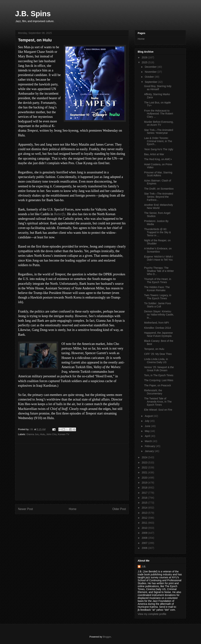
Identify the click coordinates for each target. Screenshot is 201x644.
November (151, 71)
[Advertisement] (72, 471)
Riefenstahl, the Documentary (153, 392)
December (151, 66)
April (148, 436)
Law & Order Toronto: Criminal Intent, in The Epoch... (158, 141)
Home (73, 509)
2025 (145, 62)
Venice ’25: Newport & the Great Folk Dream (159, 369)
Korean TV (63, 434)
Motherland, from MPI (156, 322)
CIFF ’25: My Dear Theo (158, 353)
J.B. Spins (33, 14)
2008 (145, 537)
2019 (145, 482)
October (150, 76)
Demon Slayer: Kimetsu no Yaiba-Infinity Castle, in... (159, 314)
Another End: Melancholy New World (158, 206)
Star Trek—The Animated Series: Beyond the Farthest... (158, 196)
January (150, 451)
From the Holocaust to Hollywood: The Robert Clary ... (158, 113)
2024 (145, 457)
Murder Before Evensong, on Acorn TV (159, 123)
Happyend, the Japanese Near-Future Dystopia (158, 334)
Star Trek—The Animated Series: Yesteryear (158, 131)
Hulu (42, 434)
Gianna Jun (33, 434)
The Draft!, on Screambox (159, 188)
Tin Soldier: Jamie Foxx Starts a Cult (157, 305)
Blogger (107, 636)
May (147, 431)
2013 (145, 512)
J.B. (143, 566)
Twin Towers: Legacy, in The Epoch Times (157, 297)
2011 (145, 522)
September (151, 81)
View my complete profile (152, 614)
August (149, 415)
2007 (145, 542)
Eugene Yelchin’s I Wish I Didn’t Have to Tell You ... (158, 259)
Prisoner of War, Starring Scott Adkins (158, 174)
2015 (145, 502)
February (150, 446)
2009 (145, 532)
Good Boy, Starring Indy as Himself (157, 88)
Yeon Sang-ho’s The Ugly (158, 149)
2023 (145, 462)
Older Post (119, 509)
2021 (145, 472)
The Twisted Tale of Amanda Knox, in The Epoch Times (158, 401)
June (148, 426)
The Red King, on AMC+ (158, 159)
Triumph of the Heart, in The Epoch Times (157, 281)
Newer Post (25, 509)
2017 (145, 492)
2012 (145, 517)
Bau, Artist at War (154, 154)
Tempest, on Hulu (154, 348)
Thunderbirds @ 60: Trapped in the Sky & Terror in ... (157, 232)
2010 (145, 527)
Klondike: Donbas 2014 (157, 327)
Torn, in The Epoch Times (158, 375)
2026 (145, 57)
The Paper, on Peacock (157, 385)
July (147, 420)
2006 (145, 547)
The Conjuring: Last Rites (158, 380)
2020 (145, 477)
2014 (145, 507)
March (149, 441)
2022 (145, 467)
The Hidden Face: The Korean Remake (157, 289)
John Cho (51, 434)
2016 (145, 497)
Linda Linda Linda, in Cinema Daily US (156, 361)
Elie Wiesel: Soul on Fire (158, 409)
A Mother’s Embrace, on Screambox (158, 250)
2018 (145, 487)
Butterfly (60, 214)
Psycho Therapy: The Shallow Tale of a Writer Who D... (159, 271)
